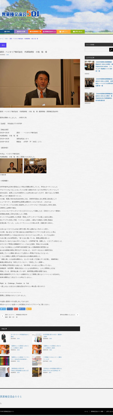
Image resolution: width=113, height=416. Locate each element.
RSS (1, 403)
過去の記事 (21, 31)
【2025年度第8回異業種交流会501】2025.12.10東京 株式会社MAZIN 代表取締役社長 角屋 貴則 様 (104, 97)
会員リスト (63, 31)
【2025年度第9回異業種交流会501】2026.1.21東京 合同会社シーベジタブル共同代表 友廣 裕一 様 (104, 82)
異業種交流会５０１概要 (97, 411)
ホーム (86, 411)
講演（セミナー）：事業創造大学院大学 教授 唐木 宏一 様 (16, 316)
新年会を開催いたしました (67, 314)
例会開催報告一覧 (35, 31)
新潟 (6, 38)
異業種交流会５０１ (11, 396)
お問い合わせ (77, 31)
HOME (7, 31)
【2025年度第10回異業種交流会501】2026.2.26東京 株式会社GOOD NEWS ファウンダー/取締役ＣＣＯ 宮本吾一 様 (104, 66)
